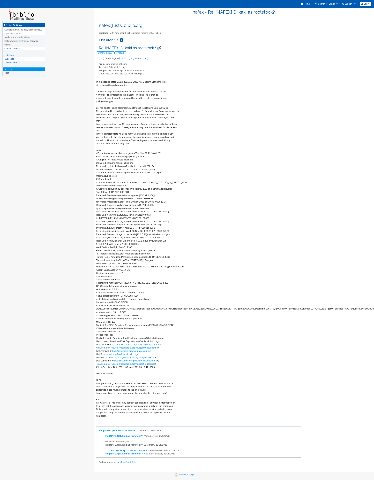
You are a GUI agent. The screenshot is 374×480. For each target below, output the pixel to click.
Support (347, 4)
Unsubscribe (10, 62)
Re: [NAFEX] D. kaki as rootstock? (118, 430)
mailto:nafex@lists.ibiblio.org (122, 354)
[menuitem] (305, 4)
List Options (13, 25)
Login (365, 4)
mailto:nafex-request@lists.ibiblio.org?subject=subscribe (126, 364)
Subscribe (9, 59)
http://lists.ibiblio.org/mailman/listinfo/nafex (137, 344)
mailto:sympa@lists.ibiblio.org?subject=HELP (131, 357)
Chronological (105, 53)
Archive (8, 69)
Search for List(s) (325, 4)
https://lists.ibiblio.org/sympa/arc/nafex (130, 351)
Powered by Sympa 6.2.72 (189, 475)
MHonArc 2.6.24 (128, 462)
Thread (120, 53)
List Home (9, 55)
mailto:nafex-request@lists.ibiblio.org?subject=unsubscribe (127, 347)
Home (305, 4)
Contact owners (12, 48)
